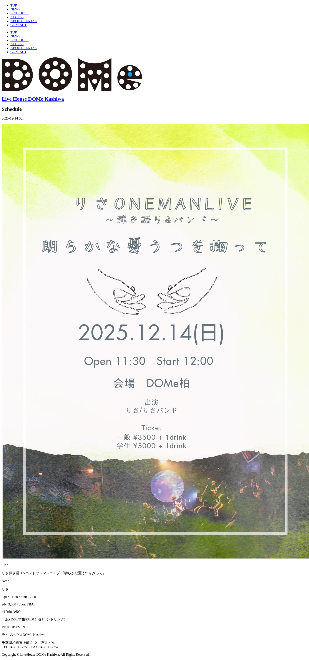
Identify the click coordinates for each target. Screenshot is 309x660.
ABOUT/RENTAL (23, 21)
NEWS (15, 9)
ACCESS (16, 17)
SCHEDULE (19, 13)
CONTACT (18, 25)
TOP (13, 5)
